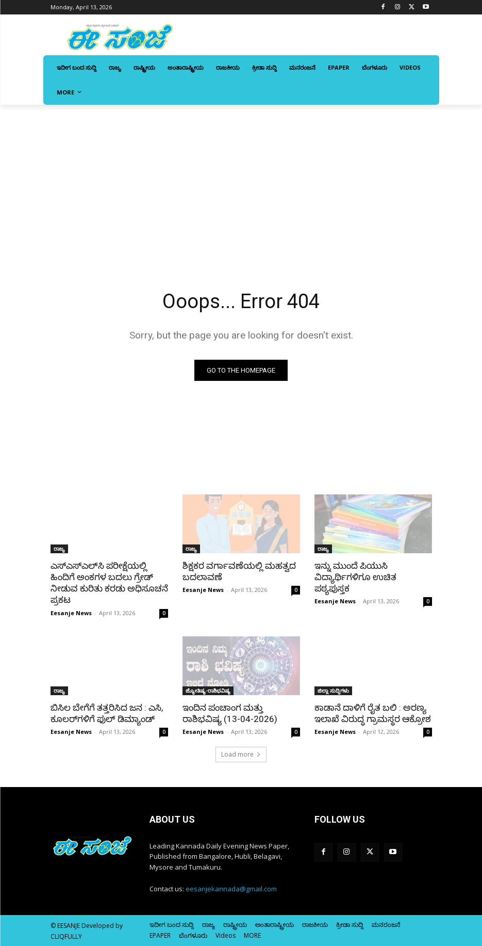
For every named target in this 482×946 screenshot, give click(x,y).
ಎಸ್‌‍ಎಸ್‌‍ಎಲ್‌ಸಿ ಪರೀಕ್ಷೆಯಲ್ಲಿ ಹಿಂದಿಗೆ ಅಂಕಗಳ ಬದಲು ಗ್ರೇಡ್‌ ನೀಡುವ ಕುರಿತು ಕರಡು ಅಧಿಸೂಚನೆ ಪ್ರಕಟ (109, 582)
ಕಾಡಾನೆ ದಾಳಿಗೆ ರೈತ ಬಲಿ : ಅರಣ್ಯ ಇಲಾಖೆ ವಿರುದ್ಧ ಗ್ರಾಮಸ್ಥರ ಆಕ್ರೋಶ (372, 713)
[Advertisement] (241, 182)
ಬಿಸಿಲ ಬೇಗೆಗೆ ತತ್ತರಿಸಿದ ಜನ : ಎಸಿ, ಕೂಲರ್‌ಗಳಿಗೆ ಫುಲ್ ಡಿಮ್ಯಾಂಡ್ (107, 713)
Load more (241, 754)
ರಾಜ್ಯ (59, 548)
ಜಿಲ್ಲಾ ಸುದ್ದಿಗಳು (333, 690)
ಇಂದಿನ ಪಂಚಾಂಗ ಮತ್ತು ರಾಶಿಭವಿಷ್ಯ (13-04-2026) (229, 713)
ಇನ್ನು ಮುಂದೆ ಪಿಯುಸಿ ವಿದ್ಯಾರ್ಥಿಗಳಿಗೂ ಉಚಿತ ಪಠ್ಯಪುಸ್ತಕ (355, 577)
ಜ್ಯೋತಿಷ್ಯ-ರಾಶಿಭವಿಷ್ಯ (208, 690)
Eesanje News (71, 613)
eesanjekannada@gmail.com (231, 888)
